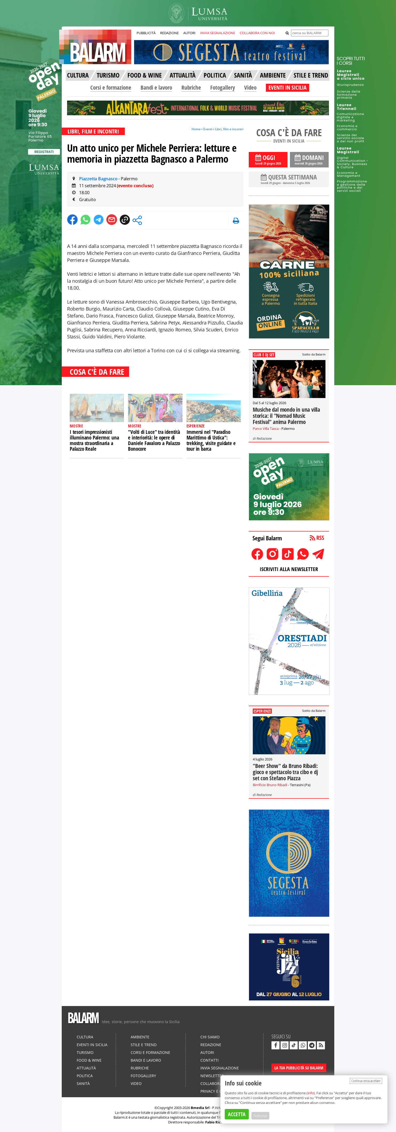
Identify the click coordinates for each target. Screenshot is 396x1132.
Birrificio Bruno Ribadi (270, 784)
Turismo (85, 1052)
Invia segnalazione (219, 1067)
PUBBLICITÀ (146, 32)
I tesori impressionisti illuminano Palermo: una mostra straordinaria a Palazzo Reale (94, 440)
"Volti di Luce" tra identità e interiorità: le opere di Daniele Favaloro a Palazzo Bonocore (154, 440)
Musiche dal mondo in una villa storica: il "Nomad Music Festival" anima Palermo (286, 416)
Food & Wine (89, 1060)
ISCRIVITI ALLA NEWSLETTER (289, 569)
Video (250, 87)
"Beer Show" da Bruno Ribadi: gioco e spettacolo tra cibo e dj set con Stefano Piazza (285, 772)
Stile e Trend (144, 1044)
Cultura (85, 1036)
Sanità (83, 1083)
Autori (207, 1052)
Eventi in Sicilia (92, 1044)
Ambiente (140, 1036)
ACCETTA (237, 1114)
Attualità (86, 1067)
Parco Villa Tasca (266, 428)
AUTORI (189, 32)
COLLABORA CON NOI (257, 32)
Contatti (209, 1060)
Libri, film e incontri (229, 129)
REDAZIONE (169, 32)
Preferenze (260, 1115)
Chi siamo (210, 1036)
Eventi (207, 129)
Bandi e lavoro (156, 87)
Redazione (264, 438)
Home (196, 129)
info (311, 1093)
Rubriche (191, 87)
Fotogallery (222, 87)
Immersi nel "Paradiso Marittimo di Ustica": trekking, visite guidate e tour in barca (211, 440)
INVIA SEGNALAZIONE (217, 32)
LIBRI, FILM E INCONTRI (93, 131)
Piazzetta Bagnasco (98, 179)
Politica (85, 1075)
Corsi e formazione (110, 87)
